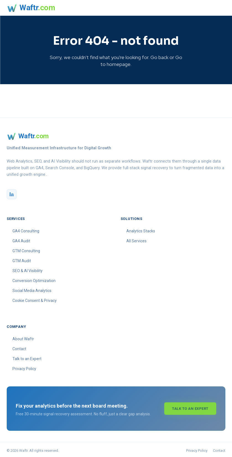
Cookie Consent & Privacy (34, 299)
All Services (136, 239)
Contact (19, 347)
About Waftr (23, 337)
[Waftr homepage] (31, 8)
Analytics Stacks (140, 229)
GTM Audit (21, 259)
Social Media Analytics (31, 289)
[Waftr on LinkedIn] (12, 193)
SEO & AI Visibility (27, 269)
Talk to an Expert (26, 357)
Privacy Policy (24, 367)
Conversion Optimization (34, 279)
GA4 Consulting (25, 229)
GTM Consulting (26, 249)
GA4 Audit (21, 239)
